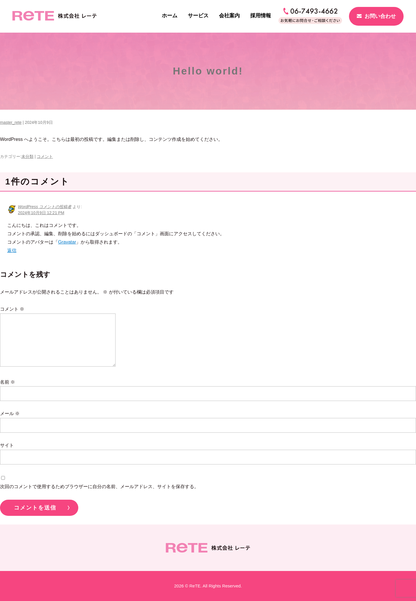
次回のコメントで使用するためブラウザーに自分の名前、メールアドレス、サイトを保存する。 (99, 486)
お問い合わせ (380, 16)
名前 (7, 382)
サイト (7, 445)
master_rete (11, 122)
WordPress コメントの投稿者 (44, 206)
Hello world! (208, 70)
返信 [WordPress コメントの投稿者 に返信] (11, 250)
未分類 (27, 156)
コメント (45, 156)
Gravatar (67, 242)
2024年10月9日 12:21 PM (41, 212)
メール (10, 413)
